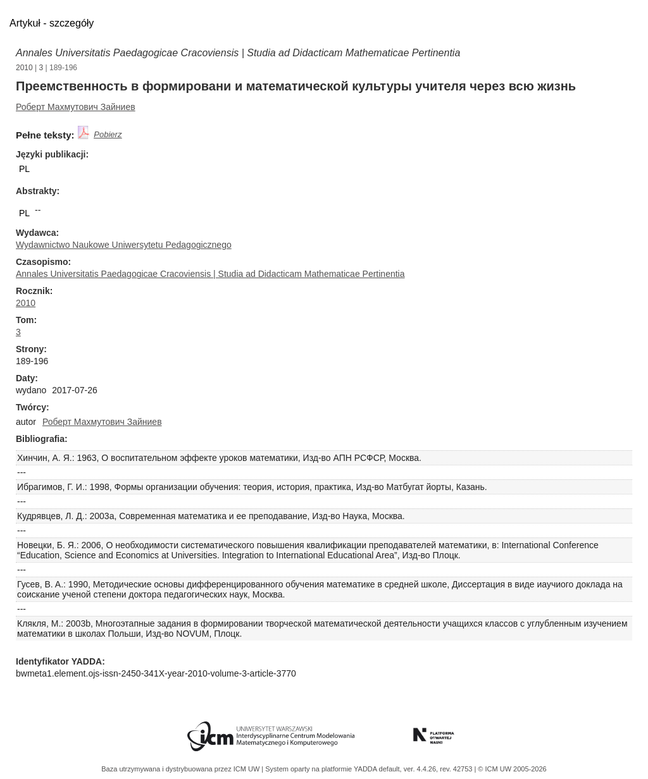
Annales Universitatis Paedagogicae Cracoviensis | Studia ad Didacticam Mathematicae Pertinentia (238, 52)
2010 (24, 67)
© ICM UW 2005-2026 (512, 769)
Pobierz (108, 134)
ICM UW (248, 769)
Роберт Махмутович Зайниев (75, 107)
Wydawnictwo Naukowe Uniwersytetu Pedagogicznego (124, 245)
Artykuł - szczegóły (51, 23)
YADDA (366, 769)
